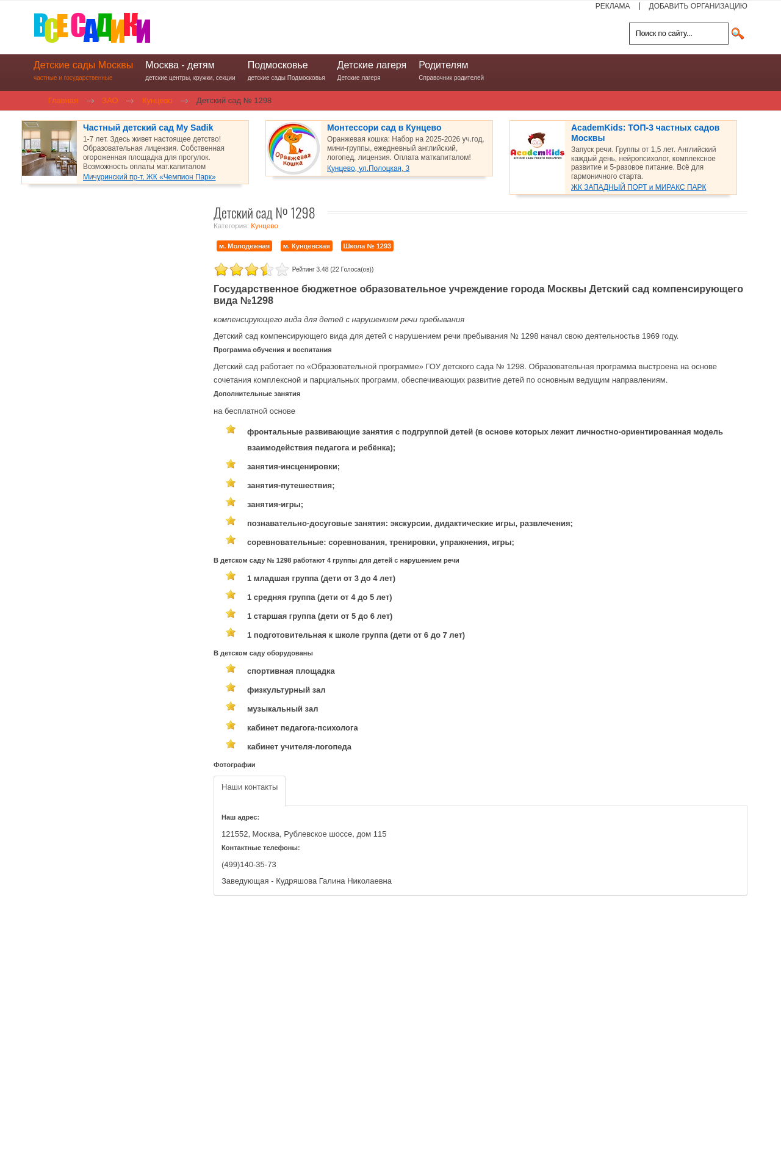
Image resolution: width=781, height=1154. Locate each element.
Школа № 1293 (368, 246)
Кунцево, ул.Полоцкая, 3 (368, 168)
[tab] (250, 791)
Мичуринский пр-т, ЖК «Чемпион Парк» (149, 177)
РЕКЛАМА (613, 6)
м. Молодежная (244, 246)
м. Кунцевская (306, 246)
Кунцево (264, 225)
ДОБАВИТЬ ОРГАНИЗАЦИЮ (698, 6)
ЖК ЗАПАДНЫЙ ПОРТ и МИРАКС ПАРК (638, 187)
